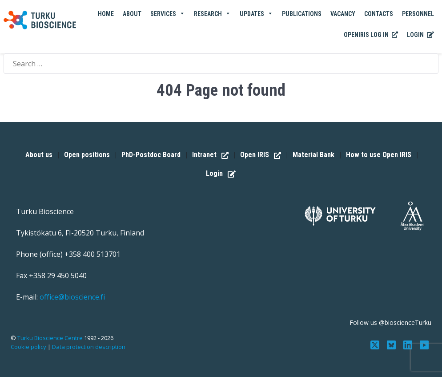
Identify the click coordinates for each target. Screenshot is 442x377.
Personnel (418, 13)
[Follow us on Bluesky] (392, 344)
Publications (301, 13)
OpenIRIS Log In (371, 35)
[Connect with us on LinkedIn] (408, 344)
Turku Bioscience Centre (50, 338)
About (132, 13)
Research (212, 13)
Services (167, 13)
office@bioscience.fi (72, 297)
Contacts (378, 13)
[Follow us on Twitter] (376, 344)
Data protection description (88, 347)
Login (420, 35)
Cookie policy (28, 347)
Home (106, 13)
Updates (256, 13)
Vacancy (342, 13)
